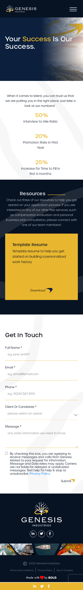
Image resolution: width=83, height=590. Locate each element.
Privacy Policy (40, 473)
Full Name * (13, 347)
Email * (10, 367)
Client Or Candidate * (20, 406)
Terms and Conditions (21, 570)
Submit (66, 481)
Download (41, 290)
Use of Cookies (64, 570)
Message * (13, 426)
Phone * (11, 387)
